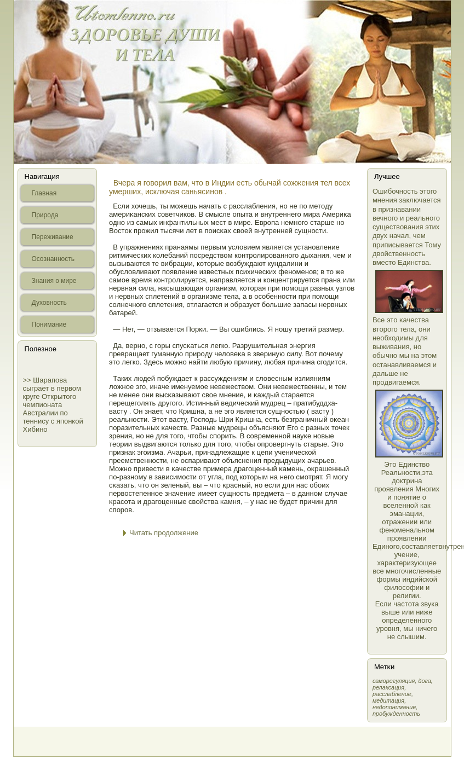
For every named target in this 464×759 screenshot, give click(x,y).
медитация (388, 700)
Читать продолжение (163, 533)
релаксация (388, 687)
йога (424, 680)
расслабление (392, 694)
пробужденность (396, 713)
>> (28, 380)
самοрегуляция (394, 680)
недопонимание (394, 707)
